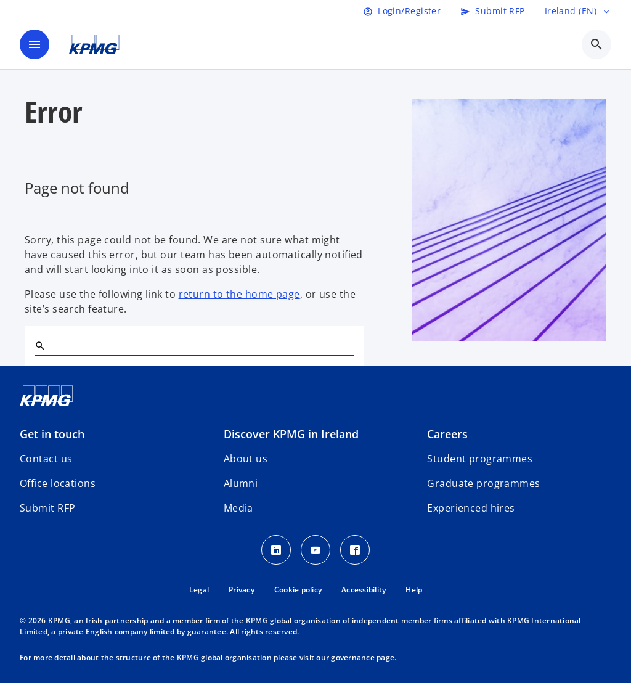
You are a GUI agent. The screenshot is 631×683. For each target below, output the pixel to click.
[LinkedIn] (276, 550)
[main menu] (34, 44)
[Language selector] (578, 11)
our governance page (355, 657)
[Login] (402, 11)
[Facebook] (355, 550)
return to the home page (239, 294)
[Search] (39, 345)
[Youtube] (315, 550)
